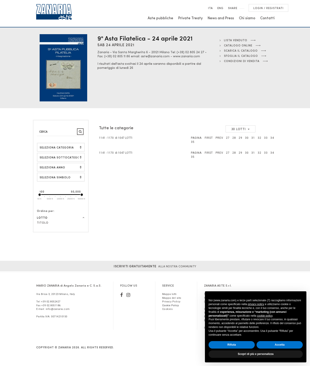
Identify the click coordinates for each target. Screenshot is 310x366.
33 (266, 137)
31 (253, 137)
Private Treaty (190, 17)
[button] (61, 177)
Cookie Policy (170, 305)
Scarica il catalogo (239, 50)
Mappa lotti (169, 294)
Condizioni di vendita (240, 61)
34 (272, 137)
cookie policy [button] (264, 315)
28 (234, 137)
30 (247, 137)
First (209, 137)
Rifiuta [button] (231, 344)
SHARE (232, 8)
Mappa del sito (171, 298)
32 (259, 137)
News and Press (221, 17)
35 (193, 142)
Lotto (61, 217)
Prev (219, 137)
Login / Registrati (268, 8)
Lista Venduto (233, 40)
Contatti (267, 17)
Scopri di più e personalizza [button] (256, 354)
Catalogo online (236, 45)
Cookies (167, 309)
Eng (220, 8)
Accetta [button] (279, 344)
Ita (210, 8)
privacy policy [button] (256, 304)
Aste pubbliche (160, 17)
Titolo (42, 222)
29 (240, 137)
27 (228, 137)
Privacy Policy (171, 301)
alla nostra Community (155, 266)
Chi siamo (247, 17)
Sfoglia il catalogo (239, 55)
